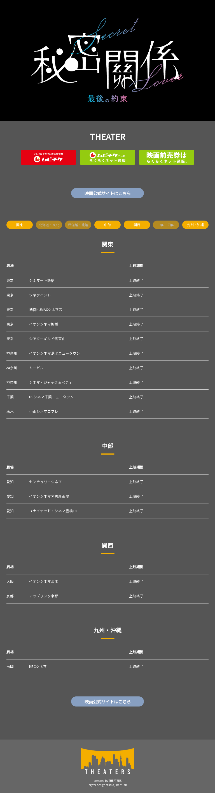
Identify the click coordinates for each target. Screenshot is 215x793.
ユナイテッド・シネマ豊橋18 (53, 510)
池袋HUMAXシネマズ (45, 309)
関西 (137, 224)
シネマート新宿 (42, 280)
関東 (19, 224)
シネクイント (40, 295)
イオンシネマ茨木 (43, 581)
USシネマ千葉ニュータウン (51, 396)
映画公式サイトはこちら (108, 193)
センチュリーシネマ (45, 481)
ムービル (36, 367)
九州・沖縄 (195, 224)
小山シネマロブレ (43, 411)
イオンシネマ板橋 (43, 324)
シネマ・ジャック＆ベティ (50, 382)
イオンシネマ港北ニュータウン (54, 353)
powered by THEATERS (107, 781)
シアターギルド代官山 (47, 338)
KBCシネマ (38, 666)
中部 (107, 224)
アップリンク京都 (43, 595)
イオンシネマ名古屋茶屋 (49, 496)
